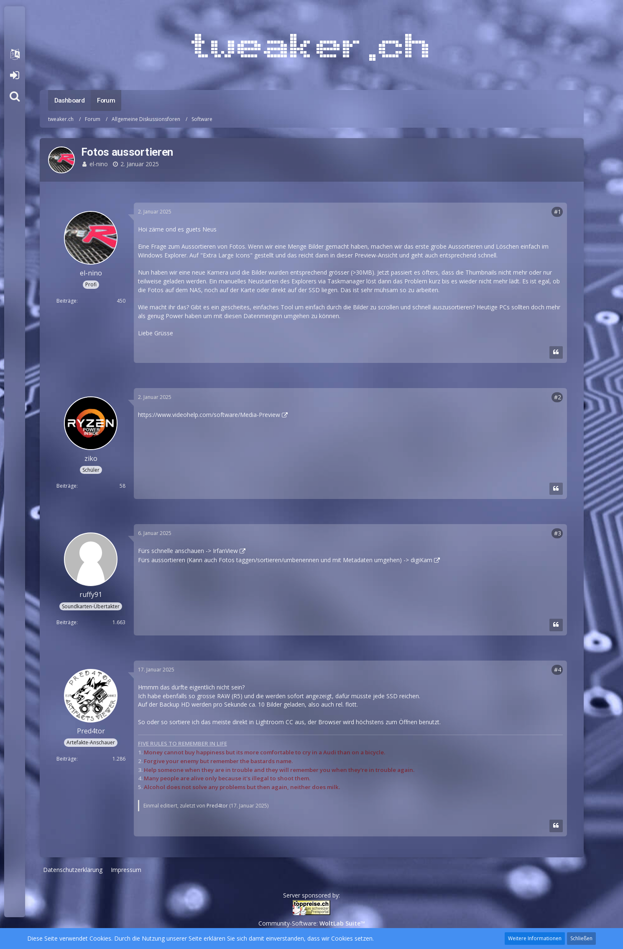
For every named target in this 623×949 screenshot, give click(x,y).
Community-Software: (311, 923)
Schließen (581, 938)
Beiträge (66, 300)
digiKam (421, 560)
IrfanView (225, 551)
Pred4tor (217, 805)
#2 (557, 397)
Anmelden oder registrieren (14, 75)
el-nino (98, 164)
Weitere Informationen (535, 938)
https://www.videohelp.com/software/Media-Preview (209, 415)
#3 (557, 533)
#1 (557, 212)
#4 (557, 670)
